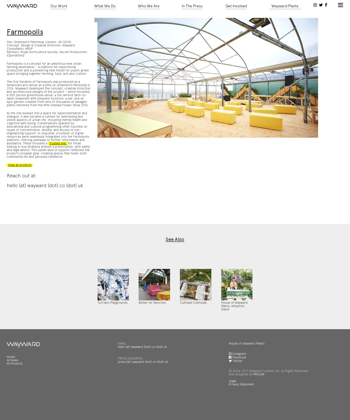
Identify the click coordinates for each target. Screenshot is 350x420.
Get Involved (236, 6)
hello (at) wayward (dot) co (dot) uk (142, 362)
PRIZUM (258, 387)
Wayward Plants (284, 6)
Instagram (237, 368)
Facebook (237, 372)
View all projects (19, 158)
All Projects (15, 378)
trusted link (41, 137)
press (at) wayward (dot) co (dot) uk (142, 376)
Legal (232, 394)
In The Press (192, 6)
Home (11, 372)
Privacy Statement (241, 397)
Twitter (236, 375)
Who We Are (149, 6)
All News (13, 375)
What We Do (105, 6)
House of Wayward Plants (246, 359)
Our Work (59, 6)
